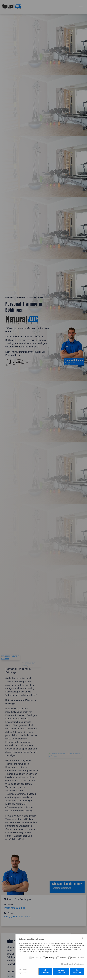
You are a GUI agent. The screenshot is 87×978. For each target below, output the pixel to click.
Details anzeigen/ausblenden (74, 964)
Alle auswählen (45, 971)
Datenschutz (23, 969)
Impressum (22, 973)
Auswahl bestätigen (61, 971)
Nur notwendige (76, 971)
